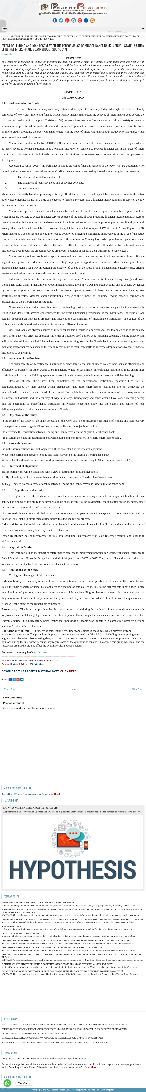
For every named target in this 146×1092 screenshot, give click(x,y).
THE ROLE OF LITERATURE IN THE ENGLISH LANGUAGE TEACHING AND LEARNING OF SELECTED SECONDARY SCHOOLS (66, 940)
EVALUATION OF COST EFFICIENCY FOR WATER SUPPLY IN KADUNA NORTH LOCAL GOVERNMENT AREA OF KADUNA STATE (64, 1025)
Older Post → (138, 689)
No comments (7, 53)
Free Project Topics (11, 926)
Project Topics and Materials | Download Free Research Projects (82, 1090)
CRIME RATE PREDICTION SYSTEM (20, 933)
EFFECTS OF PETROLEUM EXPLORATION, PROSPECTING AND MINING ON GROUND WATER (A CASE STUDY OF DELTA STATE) (64, 1029)
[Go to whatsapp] (7, 1083)
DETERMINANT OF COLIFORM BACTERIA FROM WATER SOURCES (34, 1033)
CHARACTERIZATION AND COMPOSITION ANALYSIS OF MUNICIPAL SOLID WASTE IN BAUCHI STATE (52, 1038)
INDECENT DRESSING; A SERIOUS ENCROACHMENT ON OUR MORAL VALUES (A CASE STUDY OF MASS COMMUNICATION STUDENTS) (72, 919)
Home (5, 36)
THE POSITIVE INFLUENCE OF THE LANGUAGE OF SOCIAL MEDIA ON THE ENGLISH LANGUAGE (52, 947)
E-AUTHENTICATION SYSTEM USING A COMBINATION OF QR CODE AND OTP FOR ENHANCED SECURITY (57, 964)
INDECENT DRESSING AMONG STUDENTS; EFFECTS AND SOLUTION (38, 902)
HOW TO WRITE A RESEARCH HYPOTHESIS (30, 808)
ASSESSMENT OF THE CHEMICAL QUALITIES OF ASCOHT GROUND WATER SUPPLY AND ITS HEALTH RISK (55, 1042)
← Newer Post (9, 689)
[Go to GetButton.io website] (7, 1089)
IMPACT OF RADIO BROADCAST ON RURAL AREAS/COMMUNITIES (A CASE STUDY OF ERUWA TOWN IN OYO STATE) (62, 971)
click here (41, 652)
